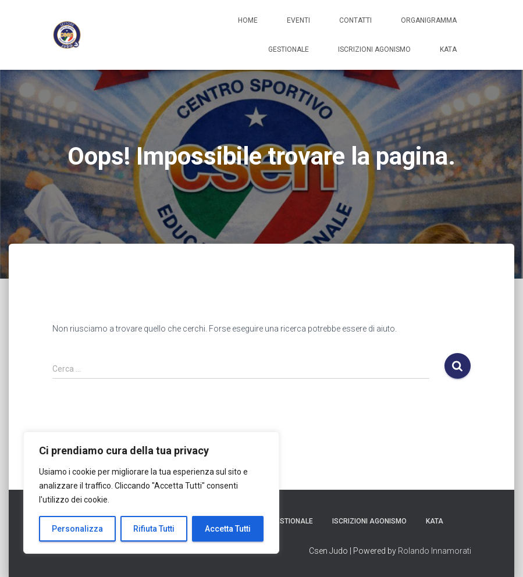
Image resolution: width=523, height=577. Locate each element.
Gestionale (288, 49)
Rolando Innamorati (434, 550)
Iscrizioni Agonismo (374, 49)
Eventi (298, 20)
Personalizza (77, 528)
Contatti (355, 20)
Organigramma (429, 20)
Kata (448, 49)
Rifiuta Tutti (154, 528)
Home (248, 20)
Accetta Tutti (228, 528)
